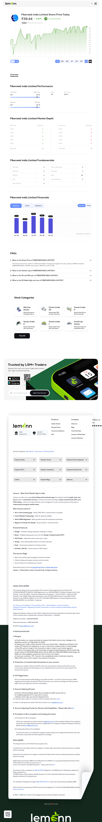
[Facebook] (96, 425)
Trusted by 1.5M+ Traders (27, 365)
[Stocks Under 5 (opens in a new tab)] (76, 310)
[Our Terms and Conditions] (22, 605)
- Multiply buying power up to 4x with (39, 535)
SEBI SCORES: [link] (39, 770)
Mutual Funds (55, 427)
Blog (72, 427)
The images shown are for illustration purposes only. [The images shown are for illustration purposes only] (30, 744)
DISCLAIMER (18, 740)
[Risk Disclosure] (18, 609)
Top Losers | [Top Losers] (39, 451)
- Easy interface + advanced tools (36, 523)
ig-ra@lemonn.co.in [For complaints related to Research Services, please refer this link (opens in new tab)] (31, 725)
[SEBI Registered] (21, 433)
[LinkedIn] (100, 425)
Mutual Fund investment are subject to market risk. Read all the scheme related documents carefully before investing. (46, 755)
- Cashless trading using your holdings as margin (33, 532)
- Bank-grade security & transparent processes (39, 519)
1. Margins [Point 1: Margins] (17, 636)
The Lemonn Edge (20, 554)
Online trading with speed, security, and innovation (32, 560)
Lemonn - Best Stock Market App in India (29, 493)
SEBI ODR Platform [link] (43, 782)
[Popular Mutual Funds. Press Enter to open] (77, 469)
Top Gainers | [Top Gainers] (30, 451)
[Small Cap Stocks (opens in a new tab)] (76, 324)
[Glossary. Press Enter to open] (77, 479)
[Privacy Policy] (37, 605)
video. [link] (58, 699)
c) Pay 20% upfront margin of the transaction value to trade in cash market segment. (44, 648)
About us (74, 424)
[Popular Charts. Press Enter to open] (51, 459)
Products (54, 419)
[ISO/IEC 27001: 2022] (39, 433)
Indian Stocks (55, 424)
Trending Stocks (49, 451)
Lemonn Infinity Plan (78, 434)
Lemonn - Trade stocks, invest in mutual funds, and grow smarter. (35, 570)
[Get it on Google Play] (14, 383)
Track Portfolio (76, 431)
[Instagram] (94, 425)
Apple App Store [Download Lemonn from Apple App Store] (51, 567)
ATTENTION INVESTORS (21, 631)
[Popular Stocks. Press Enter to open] (25, 459)
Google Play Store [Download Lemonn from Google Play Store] (38, 567)
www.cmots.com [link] (18, 789)
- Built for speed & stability (33, 516)
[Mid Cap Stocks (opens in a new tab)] (26, 310)
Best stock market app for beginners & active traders (32, 557)
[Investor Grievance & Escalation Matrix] (63, 607)
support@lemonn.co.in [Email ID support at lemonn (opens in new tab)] (26, 626)
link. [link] (72, 708)
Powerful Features (20, 528)
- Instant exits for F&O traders (31, 548)
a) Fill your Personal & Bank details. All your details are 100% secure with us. (40, 693)
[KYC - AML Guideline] (49, 605)
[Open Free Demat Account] (84, 818)
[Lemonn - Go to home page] (10, 3)
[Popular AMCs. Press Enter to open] (25, 469)
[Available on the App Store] (14, 378)
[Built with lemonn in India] (51, 804)
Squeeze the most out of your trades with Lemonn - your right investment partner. (26, 370)
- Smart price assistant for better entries (30, 545)
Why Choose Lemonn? (21, 509)
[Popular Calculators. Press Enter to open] (51, 469)
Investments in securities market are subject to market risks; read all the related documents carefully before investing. (46, 749)
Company (75, 419)
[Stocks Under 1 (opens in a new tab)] (51, 324)
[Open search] (92, 3)
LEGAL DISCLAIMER (21, 586)
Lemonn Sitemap (77, 438)
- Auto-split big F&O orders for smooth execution (33, 542)
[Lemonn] (22, 425)
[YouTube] (98, 425)
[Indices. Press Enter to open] (25, 479)
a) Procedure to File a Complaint (25, 718)
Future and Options (57, 431)
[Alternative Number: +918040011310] (47, 623)
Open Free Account (39, 393)
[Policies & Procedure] (20, 607)
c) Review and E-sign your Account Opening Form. (32, 697)
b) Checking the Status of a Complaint (27, 729)
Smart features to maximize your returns (28, 563)
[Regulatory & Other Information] (39, 607)
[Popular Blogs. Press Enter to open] (51, 479)
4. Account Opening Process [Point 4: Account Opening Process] (24, 689)
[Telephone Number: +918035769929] (47, 619)
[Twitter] (92, 425)
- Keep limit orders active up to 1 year (31, 538)
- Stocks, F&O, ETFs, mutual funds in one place (39, 512)
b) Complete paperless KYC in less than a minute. (31, 695)
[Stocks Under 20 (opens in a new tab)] (51, 310)
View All (22, 336)
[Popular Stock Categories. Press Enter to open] (77, 459)
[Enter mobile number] (22, 393)
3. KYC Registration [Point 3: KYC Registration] (20, 676)
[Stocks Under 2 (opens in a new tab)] (26, 324)
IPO (52, 434)
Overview (14, 75)
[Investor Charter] (63, 605)
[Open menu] (95, 3)
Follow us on (96, 421)
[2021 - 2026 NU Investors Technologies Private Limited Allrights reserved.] (47, 795)
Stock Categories (24, 297)
